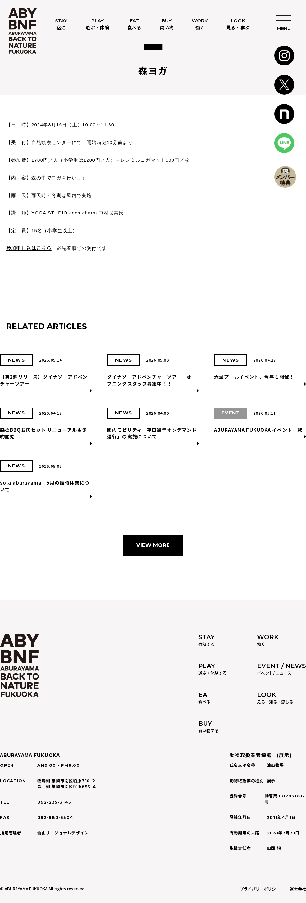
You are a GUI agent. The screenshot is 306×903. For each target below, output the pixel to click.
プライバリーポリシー (260, 889)
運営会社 (298, 889)
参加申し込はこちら (29, 248)
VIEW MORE (153, 545)
